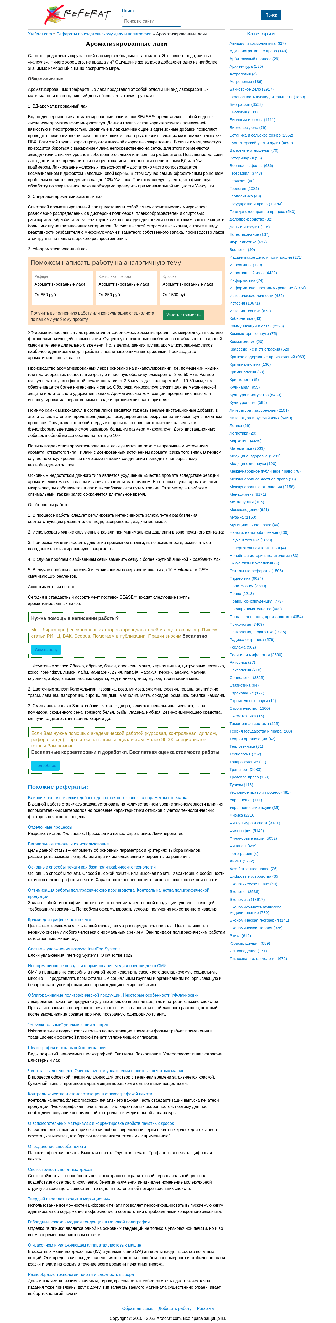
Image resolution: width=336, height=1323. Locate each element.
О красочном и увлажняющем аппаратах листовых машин (84, 1245)
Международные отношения (262, 486)
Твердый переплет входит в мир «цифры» (69, 1199)
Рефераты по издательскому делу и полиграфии (104, 34)
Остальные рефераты (256, 570)
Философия (247, 830)
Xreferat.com (40, 34)
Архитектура (246, 66)
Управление (246, 800)
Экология (245, 891)
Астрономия (246, 81)
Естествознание (250, 234)
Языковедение (248, 951)
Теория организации (252, 738)
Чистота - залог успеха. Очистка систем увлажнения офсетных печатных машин (106, 1071)
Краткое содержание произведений (268, 356)
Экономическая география (259, 920)
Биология (245, 112)
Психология (247, 624)
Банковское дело (252, 89)
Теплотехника (246, 746)
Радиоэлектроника (252, 639)
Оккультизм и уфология (254, 563)
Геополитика (245, 196)
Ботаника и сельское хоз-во (261, 135)
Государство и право (256, 204)
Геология (244, 188)
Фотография (244, 853)
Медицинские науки (253, 463)
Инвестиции (246, 265)
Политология (248, 586)
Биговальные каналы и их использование (68, 844)
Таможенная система (255, 723)
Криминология (247, 372)
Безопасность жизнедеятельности (267, 97)
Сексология (246, 670)
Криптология (244, 379)
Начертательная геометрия (258, 548)
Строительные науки (253, 700)
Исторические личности (257, 295)
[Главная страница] (77, 14)
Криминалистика (250, 364)
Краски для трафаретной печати (59, 919)
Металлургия (247, 502)
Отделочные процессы (50, 827)
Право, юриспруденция (256, 601)
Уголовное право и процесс (260, 792)
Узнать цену (46, 649)
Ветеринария (246, 158)
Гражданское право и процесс (263, 211)
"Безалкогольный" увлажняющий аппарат (68, 1024)
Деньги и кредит (250, 226)
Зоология (242, 249)
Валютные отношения (254, 150)
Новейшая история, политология (264, 555)
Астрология (243, 74)
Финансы (243, 846)
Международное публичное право (265, 471)
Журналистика (248, 242)
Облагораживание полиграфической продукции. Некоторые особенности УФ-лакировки (113, 995)
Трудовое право (249, 777)
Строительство (250, 708)
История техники (250, 310)
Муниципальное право (255, 524)
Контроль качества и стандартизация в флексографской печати (90, 1094)
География (246, 173)
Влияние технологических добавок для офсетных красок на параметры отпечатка (107, 798)
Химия (242, 861)
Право (242, 593)
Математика (247, 448)
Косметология (247, 341)
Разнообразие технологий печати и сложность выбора (81, 1274)
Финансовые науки (253, 838)
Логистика (243, 433)
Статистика (244, 685)
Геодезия (242, 181)
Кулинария (245, 387)
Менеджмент (248, 494)
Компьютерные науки (253, 333)
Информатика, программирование (268, 288)
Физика (243, 815)
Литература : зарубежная (259, 410)
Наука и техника (251, 540)
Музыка (243, 517)
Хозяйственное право (254, 868)
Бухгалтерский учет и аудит (261, 142)
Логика (240, 425)
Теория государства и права (261, 731)
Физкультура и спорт (255, 822)
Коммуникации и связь (257, 326)
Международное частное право (263, 479)
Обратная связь (137, 1308)
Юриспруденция (250, 943)
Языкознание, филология (258, 958)
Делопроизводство (251, 219)
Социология (247, 677)
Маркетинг (246, 440)
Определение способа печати (57, 1146)
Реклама (243, 647)
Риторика (242, 662)
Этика (240, 935)
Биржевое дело (248, 127)
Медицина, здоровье (255, 456)
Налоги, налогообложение (259, 532)
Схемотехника (247, 716)
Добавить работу (175, 1308)
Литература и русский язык (261, 418)
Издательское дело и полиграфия (266, 257)
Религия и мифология (256, 654)
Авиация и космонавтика (258, 43)
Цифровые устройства (255, 876)
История (245, 303)
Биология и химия (253, 119)
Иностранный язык (253, 272)
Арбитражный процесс (255, 58)
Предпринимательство (256, 608)
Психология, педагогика (258, 632)
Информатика (247, 280)
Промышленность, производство (266, 616)
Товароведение (248, 762)
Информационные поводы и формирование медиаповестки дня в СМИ (97, 966)
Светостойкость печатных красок (60, 1169)
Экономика (247, 899)
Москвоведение (249, 509)
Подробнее (45, 765)
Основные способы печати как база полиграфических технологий (92, 867)
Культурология (248, 402)
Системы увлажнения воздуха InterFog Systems (74, 949)
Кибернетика (245, 318)
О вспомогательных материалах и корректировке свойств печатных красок (101, 1123)
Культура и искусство (255, 395)
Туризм (241, 784)
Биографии (246, 104)
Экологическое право (253, 884)
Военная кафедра (251, 165)
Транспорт (245, 769)
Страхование (247, 693)
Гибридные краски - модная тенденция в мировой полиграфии (89, 1222)
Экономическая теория (256, 927)
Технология (245, 754)
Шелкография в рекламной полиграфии (67, 1047)
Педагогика (246, 578)
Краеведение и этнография (260, 349)
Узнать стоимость (183, 315)
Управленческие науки (255, 807)
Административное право (258, 51)
